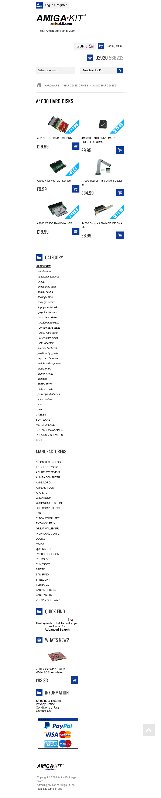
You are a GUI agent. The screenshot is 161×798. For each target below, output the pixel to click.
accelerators (43, 271)
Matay (40, 543)
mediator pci (43, 369)
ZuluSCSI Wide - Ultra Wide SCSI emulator (50, 670)
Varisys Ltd (44, 595)
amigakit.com (45, 487)
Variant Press (46, 589)
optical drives (44, 384)
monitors (41, 379)
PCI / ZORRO (44, 389)
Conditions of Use (47, 707)
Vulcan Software (48, 600)
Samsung (42, 574)
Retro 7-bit (44, 559)
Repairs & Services (49, 435)
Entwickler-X (45, 523)
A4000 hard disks (48, 328)
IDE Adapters (45, 343)
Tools (40, 440)
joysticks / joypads (47, 353)
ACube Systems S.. (48, 472)
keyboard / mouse (47, 358)
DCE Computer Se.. (49, 508)
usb (39, 409)
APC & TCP (42, 492)
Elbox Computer (48, 518)
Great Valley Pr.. (48, 528)
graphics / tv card (46, 312)
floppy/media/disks (47, 307)
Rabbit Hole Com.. (48, 554)
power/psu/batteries (48, 394)
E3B (38, 513)
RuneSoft (43, 564)
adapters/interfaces (47, 277)
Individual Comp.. (47, 533)
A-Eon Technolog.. (49, 462)
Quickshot (43, 549)
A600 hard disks (47, 333)
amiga (40, 282)
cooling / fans (44, 297)
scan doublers (45, 399)
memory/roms (44, 374)
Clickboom (43, 497)
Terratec (42, 584)
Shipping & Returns (49, 700)
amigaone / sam (46, 287)
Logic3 (40, 538)
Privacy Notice (45, 704)
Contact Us (43, 711)
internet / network (46, 348)
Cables (41, 414)
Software (43, 419)
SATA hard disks (47, 338)
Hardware (51, 85)
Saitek (40, 569)
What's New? (57, 639)
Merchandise (45, 424)
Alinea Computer (48, 477)
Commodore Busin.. (49, 503)
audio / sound (44, 292)
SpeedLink (43, 579)
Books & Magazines (49, 429)
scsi (39, 404)
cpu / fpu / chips (45, 302)
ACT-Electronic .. (48, 467)
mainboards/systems (48, 363)
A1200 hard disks (47, 323)
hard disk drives (76, 85)
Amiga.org (43, 482)
